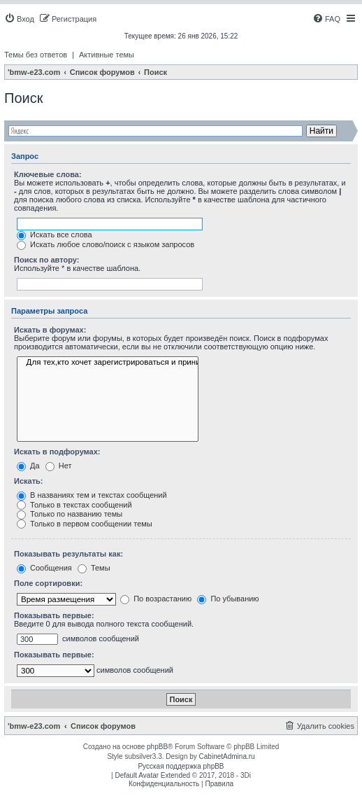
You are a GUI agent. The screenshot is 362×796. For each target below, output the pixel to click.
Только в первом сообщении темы (84, 523)
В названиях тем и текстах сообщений (92, 495)
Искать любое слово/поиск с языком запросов (105, 244)
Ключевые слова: (48, 174)
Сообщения (44, 568)
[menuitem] (19, 19)
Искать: (28, 481)
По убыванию (228, 598)
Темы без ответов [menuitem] (35, 54)
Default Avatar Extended (152, 775)
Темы (94, 568)
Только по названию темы (69, 514)
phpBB (157, 746)
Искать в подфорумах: (57, 451)
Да (28, 465)
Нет (58, 465)
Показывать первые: (54, 615)
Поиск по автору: (46, 260)
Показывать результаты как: (68, 554)
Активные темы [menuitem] (106, 54)
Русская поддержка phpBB (181, 766)
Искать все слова (54, 234)
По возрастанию (155, 598)
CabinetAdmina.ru (227, 756)
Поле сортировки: (48, 583)
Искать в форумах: (50, 330)
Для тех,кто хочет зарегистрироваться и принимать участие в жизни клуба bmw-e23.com (107, 363)
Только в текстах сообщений (74, 505)
